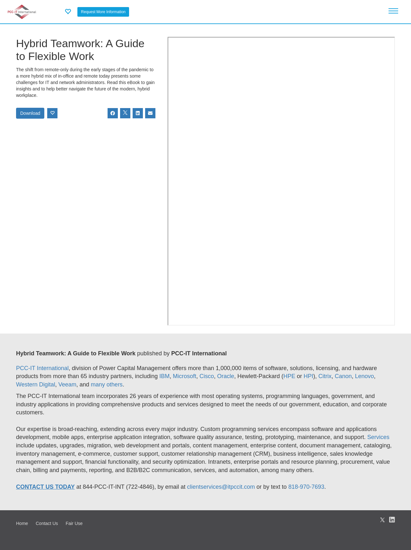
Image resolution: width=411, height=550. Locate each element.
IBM (164, 376)
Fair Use (74, 523)
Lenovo (364, 376)
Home (22, 523)
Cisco (206, 376)
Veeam (67, 384)
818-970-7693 (306, 487)
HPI (308, 376)
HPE (289, 376)
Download (30, 113)
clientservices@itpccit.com (221, 487)
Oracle (225, 376)
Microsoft (184, 376)
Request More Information (103, 12)
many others (107, 384)
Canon (343, 376)
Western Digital (35, 384)
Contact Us (47, 523)
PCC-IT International (42, 368)
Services (378, 437)
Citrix (324, 376)
